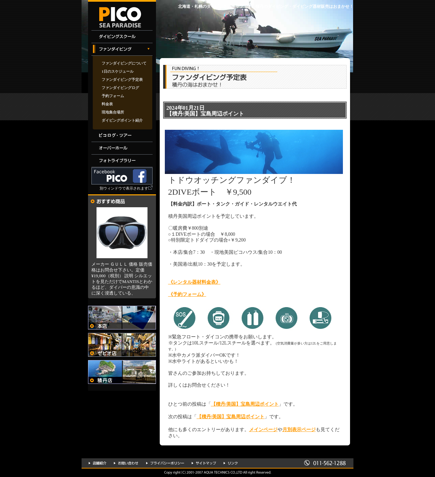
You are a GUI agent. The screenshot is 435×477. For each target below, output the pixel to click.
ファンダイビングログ (120, 88)
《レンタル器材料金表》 (194, 282)
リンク (230, 463)
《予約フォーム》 (187, 294)
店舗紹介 (97, 463)
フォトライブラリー (122, 161)
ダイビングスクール (122, 37)
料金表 (107, 104)
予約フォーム (113, 96)
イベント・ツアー (122, 135)
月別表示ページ (299, 429)
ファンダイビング (122, 49)
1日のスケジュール (118, 71)
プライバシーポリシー (165, 463)
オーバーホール (122, 148)
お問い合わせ (126, 463)
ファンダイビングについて (124, 63)
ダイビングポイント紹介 (122, 120)
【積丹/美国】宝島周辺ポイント (245, 404)
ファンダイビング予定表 (122, 79)
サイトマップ (203, 463)
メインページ (263, 429)
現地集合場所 (113, 112)
